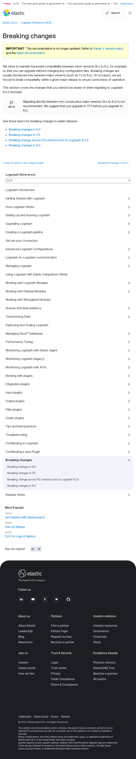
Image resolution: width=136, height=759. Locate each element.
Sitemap (65, 716)
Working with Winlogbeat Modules (28, 299)
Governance (101, 631)
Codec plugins (15, 418)
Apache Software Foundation (39, 745)
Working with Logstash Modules (27, 283)
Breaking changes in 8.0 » (113, 162)
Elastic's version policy (108, 48)
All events (99, 679)
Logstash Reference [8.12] (36, 22)
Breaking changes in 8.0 (21, 466)
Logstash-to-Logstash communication (31, 257)
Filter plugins (14, 409)
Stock (97, 642)
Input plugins (14, 392)
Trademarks (24, 716)
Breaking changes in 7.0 (21, 473)
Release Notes (15, 494)
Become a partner (62, 642)
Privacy (55, 673)
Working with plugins (19, 376)
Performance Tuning (19, 342)
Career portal (26, 668)
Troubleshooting (16, 435)
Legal (54, 662)
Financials (100, 636)
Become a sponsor (105, 673)
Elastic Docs (10, 22)
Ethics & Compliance (64, 684)
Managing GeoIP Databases (24, 333)
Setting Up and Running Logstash (28, 215)
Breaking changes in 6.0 (21, 485)
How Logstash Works (20, 207)
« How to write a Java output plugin (23, 162)
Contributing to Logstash (22, 443)
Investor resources (105, 625)
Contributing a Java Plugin (23, 452)
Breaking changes (19, 460)
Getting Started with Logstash (25, 198)
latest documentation (31, 53)
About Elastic (27, 625)
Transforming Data (18, 316)
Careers (23, 662)
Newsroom (25, 642)
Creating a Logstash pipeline (24, 232)
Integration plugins (18, 384)
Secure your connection (22, 240)
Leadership (25, 631)
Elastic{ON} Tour (104, 668)
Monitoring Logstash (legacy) (25, 359)
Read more (127, 3)
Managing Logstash (19, 266)
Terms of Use (41, 716)
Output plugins (15, 401)
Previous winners (104, 662)
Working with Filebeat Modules (26, 291)
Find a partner (60, 625)
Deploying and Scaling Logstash (27, 325)
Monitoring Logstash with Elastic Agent (31, 350)
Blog (21, 636)
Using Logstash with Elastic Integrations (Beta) (37, 274)
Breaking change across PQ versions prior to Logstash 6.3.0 (43, 479)
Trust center (59, 668)
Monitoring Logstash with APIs (26, 367)
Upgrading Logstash (19, 223)
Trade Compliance (63, 679)
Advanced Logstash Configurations (29, 249)
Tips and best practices (21, 426)
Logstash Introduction (20, 190)
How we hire (26, 673)
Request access (61, 636)
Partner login (59, 631)
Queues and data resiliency (23, 308)
